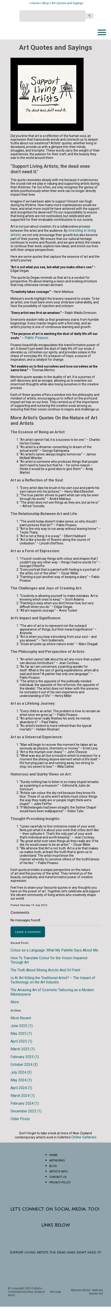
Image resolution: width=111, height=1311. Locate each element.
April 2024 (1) (21, 1088)
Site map (55, 1291)
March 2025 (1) (23, 1049)
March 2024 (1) (23, 1095)
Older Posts (20, 1119)
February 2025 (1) (25, 1057)
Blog (45, 3)
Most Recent (21, 1018)
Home (36, 3)
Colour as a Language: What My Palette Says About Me (54, 950)
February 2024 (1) (25, 1103)
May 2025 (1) (21, 1033)
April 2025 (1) (21, 1041)
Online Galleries (83, 1137)
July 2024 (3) (21, 1072)
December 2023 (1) (26, 1111)
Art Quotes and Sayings (67, 3)
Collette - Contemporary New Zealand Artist (26, 1292)
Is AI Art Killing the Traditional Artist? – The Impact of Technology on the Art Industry (53, 980)
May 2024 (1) (21, 1080)
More (15, 1002)
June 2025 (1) (22, 1026)
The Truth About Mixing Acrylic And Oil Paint (45, 970)
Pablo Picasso (36, 338)
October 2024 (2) (24, 1064)
